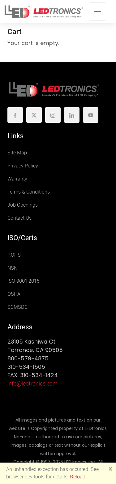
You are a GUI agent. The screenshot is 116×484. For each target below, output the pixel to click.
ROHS (14, 255)
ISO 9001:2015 (23, 281)
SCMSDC (17, 307)
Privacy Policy (22, 166)
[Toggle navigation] (97, 11)
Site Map (17, 153)
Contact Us (19, 218)
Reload (77, 477)
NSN (12, 268)
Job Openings (22, 205)
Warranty (17, 179)
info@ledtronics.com (32, 383)
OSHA (13, 294)
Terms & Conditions (28, 192)
